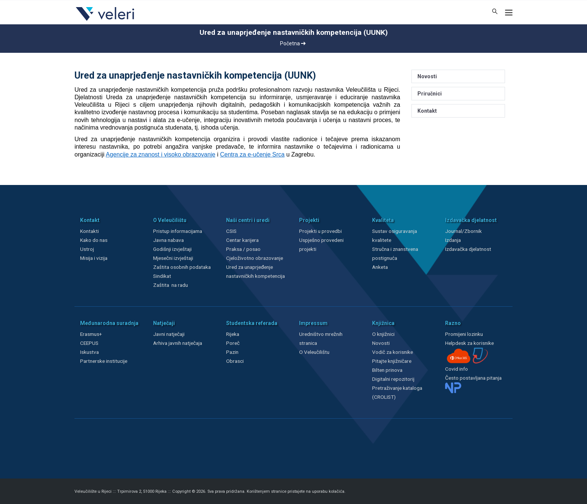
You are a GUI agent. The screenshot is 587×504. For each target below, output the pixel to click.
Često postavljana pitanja (473, 378)
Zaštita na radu (170, 285)
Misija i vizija (93, 258)
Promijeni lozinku (464, 334)
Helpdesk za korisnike (469, 343)
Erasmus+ (91, 334)
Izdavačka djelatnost (468, 249)
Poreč (233, 343)
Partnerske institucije (103, 361)
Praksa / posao (244, 249)
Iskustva (89, 352)
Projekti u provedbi (320, 231)
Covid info (456, 369)
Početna (292, 43)
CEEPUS (89, 343)
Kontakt (427, 111)
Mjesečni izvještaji (173, 258)
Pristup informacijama (177, 231)
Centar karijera (242, 240)
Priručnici (429, 94)
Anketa (380, 267)
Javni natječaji (169, 334)
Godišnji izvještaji (172, 249)
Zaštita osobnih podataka (182, 267)
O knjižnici (383, 334)
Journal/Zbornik (463, 231)
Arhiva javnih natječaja (177, 343)
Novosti (427, 76)
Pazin (232, 352)
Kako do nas (93, 240)
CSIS (231, 231)
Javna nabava (168, 240)
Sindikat (162, 276)
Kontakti (89, 231)
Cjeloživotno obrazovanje (254, 258)
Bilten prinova (387, 370)
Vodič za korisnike (392, 352)
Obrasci (235, 361)
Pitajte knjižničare (391, 361)
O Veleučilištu (314, 352)
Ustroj (87, 249)
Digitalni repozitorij (393, 379)
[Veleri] (105, 20)
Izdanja (453, 240)
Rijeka (232, 334)
